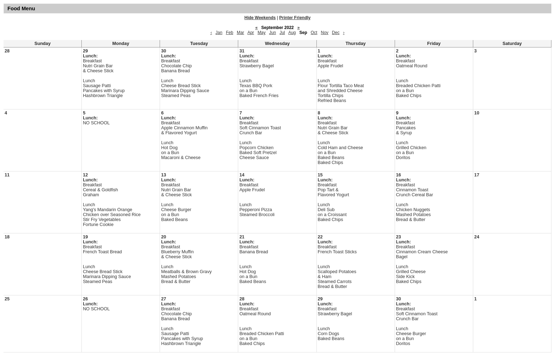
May (262, 32)
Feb (229, 32)
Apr (250, 32)
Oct (314, 32)
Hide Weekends (260, 17)
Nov (324, 32)
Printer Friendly (295, 17)
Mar (240, 32)
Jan (219, 32)
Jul (282, 32)
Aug (292, 32)
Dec (335, 32)
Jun (272, 32)
